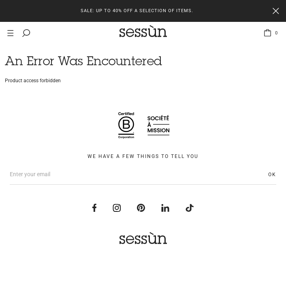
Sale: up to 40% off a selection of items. (137, 10)
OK (272, 174)
